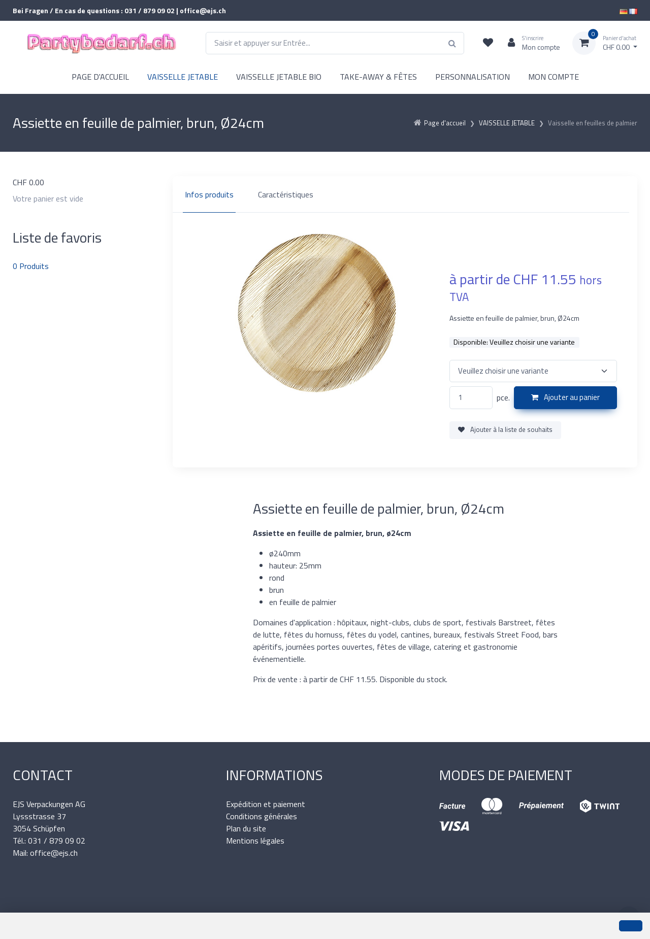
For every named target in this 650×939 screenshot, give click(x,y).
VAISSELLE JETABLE (182, 77)
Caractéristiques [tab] (285, 194)
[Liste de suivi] (488, 43)
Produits (31, 266)
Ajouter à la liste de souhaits (505, 429)
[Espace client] (530, 43)
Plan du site (246, 828)
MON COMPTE (553, 77)
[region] (405, 194)
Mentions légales (255, 840)
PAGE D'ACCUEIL (100, 77)
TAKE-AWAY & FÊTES (378, 77)
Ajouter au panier (565, 397)
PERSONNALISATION (472, 77)
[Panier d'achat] (604, 43)
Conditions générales (261, 816)
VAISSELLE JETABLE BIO (278, 77)
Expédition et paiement (265, 804)
